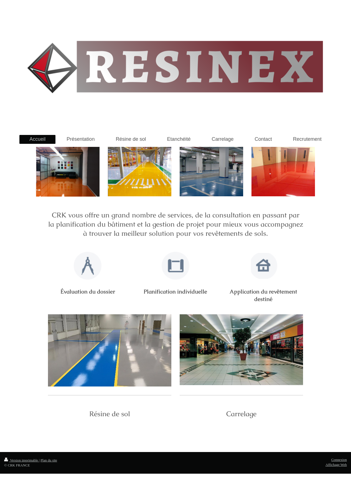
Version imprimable (21, 460)
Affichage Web (336, 465)
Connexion (339, 460)
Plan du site (48, 460)
